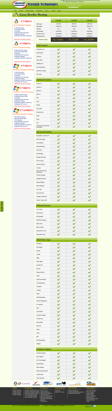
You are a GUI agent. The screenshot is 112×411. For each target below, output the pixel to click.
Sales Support (90, 394)
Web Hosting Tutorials (92, 398)
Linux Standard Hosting (31, 394)
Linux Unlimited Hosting (31, 396)
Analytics (42, 400)
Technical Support (91, 396)
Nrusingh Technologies (58, 405)
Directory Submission (45, 397)
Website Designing (73, 390)
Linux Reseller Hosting (30, 397)
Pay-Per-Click (44, 390)
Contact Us (81, 1)
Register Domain (17, 390)
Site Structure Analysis (46, 393)
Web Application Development (76, 392)
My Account (74, 1)
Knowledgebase (91, 400)
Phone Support (90, 392)
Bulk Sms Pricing (59, 392)
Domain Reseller (17, 394)
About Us (67, 1)
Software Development (74, 393)
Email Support (90, 393)
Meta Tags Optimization (46, 398)
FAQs (88, 401)
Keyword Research (45, 392)
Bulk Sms (57, 390)
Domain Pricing (16, 393)
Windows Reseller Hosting (31, 393)
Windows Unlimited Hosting (32, 392)
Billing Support (90, 397)
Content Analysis (44, 394)
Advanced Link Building (46, 396)
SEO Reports (43, 401)
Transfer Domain (17, 392)
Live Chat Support (91, 390)
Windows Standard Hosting (32, 390)
